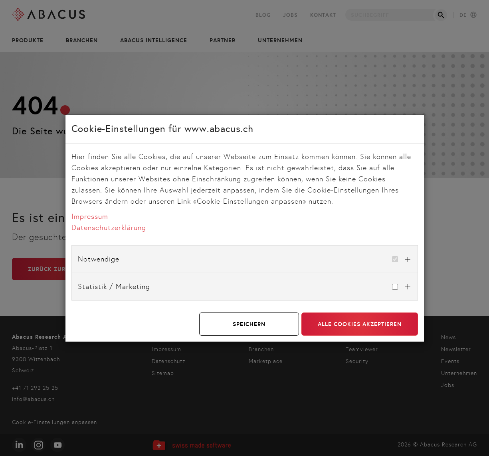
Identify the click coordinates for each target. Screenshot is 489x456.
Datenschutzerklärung (108, 227)
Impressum (89, 216)
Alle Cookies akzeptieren (360, 324)
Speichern (249, 324)
